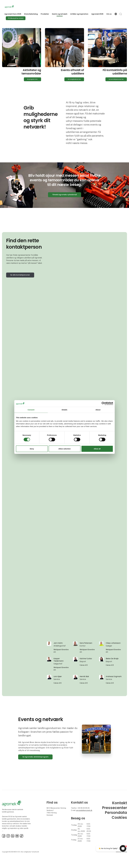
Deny (32, 449)
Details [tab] (64, 410)
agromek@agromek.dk (84, 810)
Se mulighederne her (74, 79)
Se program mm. (32, 79)
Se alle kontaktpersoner (20, 275)
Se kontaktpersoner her (116, 79)
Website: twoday (121, 852)
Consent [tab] (31, 410)
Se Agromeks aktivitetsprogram (35, 757)
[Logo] (14, 6)
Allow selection (64, 449)
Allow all (97, 449)
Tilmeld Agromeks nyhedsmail (64, 194)
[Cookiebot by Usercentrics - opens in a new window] (103, 403)
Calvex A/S (84, 665)
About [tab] (98, 410)
